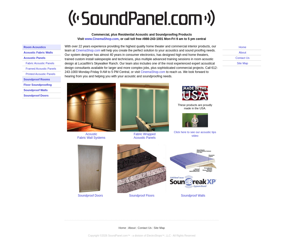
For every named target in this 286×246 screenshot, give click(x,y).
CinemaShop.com (88, 50)
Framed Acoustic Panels (41, 68)
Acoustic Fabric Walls (38, 52)
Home (242, 47)
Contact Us (242, 57)
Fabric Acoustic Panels (40, 63)
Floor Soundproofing (38, 84)
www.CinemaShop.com (102, 39)
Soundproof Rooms (37, 79)
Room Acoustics (35, 47)
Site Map (242, 63)
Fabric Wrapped (145, 134)
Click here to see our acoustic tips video (195, 134)
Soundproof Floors (142, 195)
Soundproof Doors (36, 95)
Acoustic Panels (34, 57)
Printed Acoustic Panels (40, 74)
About (242, 52)
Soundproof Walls (36, 90)
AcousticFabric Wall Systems (91, 136)
